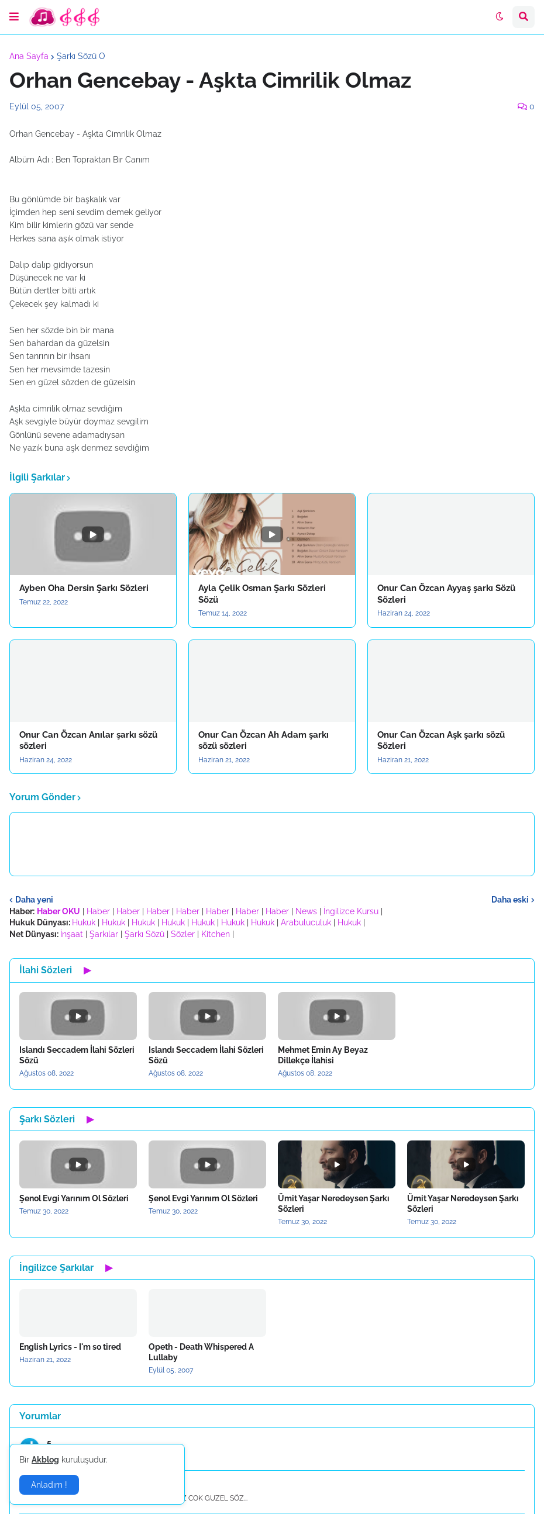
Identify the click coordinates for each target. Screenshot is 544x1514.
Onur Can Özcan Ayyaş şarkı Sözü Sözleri (446, 594)
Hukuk (83, 922)
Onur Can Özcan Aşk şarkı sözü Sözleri (441, 741)
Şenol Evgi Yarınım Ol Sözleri (74, 1198)
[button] (14, 17)
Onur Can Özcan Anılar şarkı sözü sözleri (88, 741)
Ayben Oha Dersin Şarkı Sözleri (84, 588)
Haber (98, 911)
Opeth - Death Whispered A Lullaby (201, 1352)
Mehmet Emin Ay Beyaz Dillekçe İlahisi (323, 1055)
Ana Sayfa (29, 56)
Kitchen (215, 934)
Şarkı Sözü (144, 934)
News (306, 911)
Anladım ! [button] (49, 1484)
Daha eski (510, 899)
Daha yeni (34, 899)
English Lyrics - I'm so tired (70, 1346)
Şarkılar (103, 934)
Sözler (183, 934)
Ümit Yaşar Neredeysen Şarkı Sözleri (334, 1204)
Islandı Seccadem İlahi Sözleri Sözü (77, 1055)
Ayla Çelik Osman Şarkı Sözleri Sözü (262, 594)
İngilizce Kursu (350, 911)
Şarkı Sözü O (81, 56)
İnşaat (71, 934)
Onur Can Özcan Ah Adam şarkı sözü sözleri (263, 741)
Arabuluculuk (306, 922)
